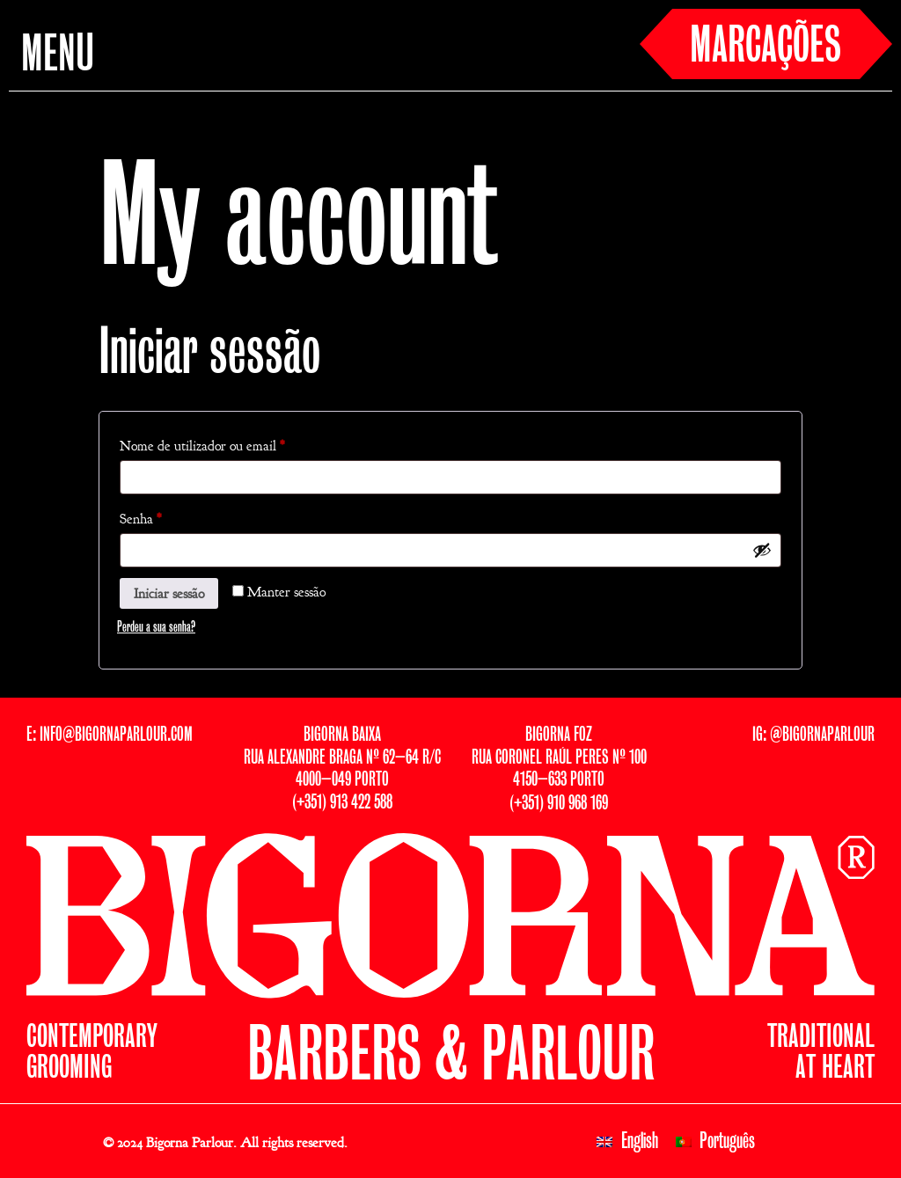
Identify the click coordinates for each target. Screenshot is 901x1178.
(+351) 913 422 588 (342, 803)
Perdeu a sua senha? (156, 627)
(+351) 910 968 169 (558, 803)
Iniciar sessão (169, 594)
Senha (172, 516)
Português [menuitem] (727, 1141)
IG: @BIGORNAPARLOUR (813, 735)
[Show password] (762, 550)
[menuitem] (627, 1142)
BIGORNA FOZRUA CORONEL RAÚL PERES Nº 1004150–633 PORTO (559, 758)
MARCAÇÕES (765, 47)
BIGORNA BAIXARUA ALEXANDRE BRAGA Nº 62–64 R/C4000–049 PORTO (342, 758)
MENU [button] (57, 56)
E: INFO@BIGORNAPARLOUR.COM (109, 735)
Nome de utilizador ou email (234, 443)
